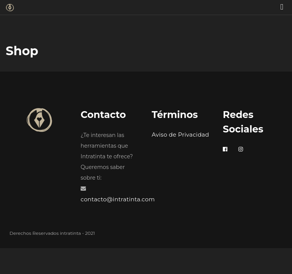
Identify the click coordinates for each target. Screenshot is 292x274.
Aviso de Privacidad (180, 134)
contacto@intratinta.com (118, 199)
